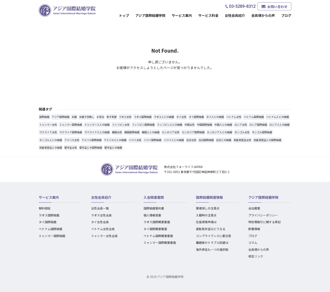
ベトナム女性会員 (103, 229)
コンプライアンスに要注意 (213, 236)
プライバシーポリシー (263, 215)
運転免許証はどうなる (210, 229)
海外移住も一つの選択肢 (212, 249)
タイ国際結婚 (47, 222)
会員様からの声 (263, 15)
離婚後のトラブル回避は (212, 242)
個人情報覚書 (152, 215)
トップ (124, 15)
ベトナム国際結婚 (50, 229)
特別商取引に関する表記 (264, 222)
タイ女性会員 (100, 222)
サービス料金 (208, 15)
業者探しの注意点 (208, 208)
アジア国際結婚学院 (150, 15)
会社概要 (254, 208)
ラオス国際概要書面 (157, 222)
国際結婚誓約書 (154, 208)
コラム (252, 242)
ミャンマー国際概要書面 (160, 242)
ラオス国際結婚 (49, 215)
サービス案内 (182, 15)
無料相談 (45, 208)
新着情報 (254, 229)
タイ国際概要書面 (155, 229)
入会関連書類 (154, 197)
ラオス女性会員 (101, 215)
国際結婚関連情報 (209, 197)
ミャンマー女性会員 (104, 236)
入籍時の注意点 (206, 215)
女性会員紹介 (235, 15)
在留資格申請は (206, 222)
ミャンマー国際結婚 (52, 236)
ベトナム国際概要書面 (158, 236)
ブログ (286, 15)
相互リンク (255, 256)
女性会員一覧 (100, 208)
